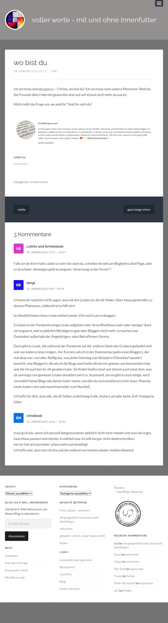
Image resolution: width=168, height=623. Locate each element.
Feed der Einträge (16, 563)
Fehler (64, 543)
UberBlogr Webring (129, 491)
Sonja (117, 561)
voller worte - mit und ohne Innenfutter (94, 20)
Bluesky (119, 487)
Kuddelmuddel (39, 182)
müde (21, 209)
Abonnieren (17, 536)
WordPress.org (15, 577)
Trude (118, 576)
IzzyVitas (66, 574)
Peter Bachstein (124, 583)
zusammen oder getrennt (76, 560)
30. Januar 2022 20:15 (30, 71)
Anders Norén (147, 612)
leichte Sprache (70, 588)
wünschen (66, 528)
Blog (62, 581)
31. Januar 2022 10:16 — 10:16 (46, 421)
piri (54, 71)
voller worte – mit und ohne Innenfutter (52, 612)
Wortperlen (67, 567)
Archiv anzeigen (46, 142)
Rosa (117, 554)
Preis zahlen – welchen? (75, 510)
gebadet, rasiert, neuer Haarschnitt (82, 536)
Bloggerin (46, 89)
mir (111, 132)
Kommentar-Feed (16, 570)
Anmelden (11, 556)
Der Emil (119, 568)
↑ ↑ (161, 612)
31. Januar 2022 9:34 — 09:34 (45, 288)
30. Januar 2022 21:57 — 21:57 (46, 252)
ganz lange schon (138, 209)
